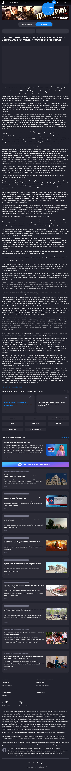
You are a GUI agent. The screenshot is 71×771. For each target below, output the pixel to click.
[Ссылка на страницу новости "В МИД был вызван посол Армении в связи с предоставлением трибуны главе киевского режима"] (35, 479)
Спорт (35, 418)
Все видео (4, 695)
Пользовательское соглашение (44, 679)
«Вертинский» (60, 726)
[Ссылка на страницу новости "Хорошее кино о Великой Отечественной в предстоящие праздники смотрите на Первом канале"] (35, 545)
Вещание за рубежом (24, 703)
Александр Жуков (35, 429)
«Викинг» (42, 726)
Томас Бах (12, 429)
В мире (12, 418)
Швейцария (35, 423)
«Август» (4, 726)
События (38, 689)
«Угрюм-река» (35, 726)
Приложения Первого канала (9, 689)
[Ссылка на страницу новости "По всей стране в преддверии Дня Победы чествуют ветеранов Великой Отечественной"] (35, 638)
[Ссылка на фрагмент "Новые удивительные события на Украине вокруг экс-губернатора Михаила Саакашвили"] (52, 404)
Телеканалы (59, 745)
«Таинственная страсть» (8, 727)
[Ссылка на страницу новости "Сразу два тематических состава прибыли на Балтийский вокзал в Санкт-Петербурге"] (35, 590)
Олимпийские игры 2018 (58, 418)
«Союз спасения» (27, 726)
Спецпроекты (5, 682)
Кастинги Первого (6, 692)
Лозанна (12, 423)
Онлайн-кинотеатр (7, 685)
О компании (5, 679)
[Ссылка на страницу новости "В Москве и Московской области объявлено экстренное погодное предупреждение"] (35, 523)
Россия (58, 423)
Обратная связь (40, 682)
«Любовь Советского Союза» (14, 726)
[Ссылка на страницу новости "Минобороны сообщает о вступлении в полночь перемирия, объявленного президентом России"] (35, 501)
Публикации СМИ (40, 692)
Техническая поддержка (42, 685)
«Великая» (54, 726)
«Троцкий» (48, 726)
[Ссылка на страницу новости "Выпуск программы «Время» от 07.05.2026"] (35, 449)
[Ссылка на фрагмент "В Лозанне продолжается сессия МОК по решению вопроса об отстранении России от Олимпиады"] (18, 404)
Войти (65, 2)
